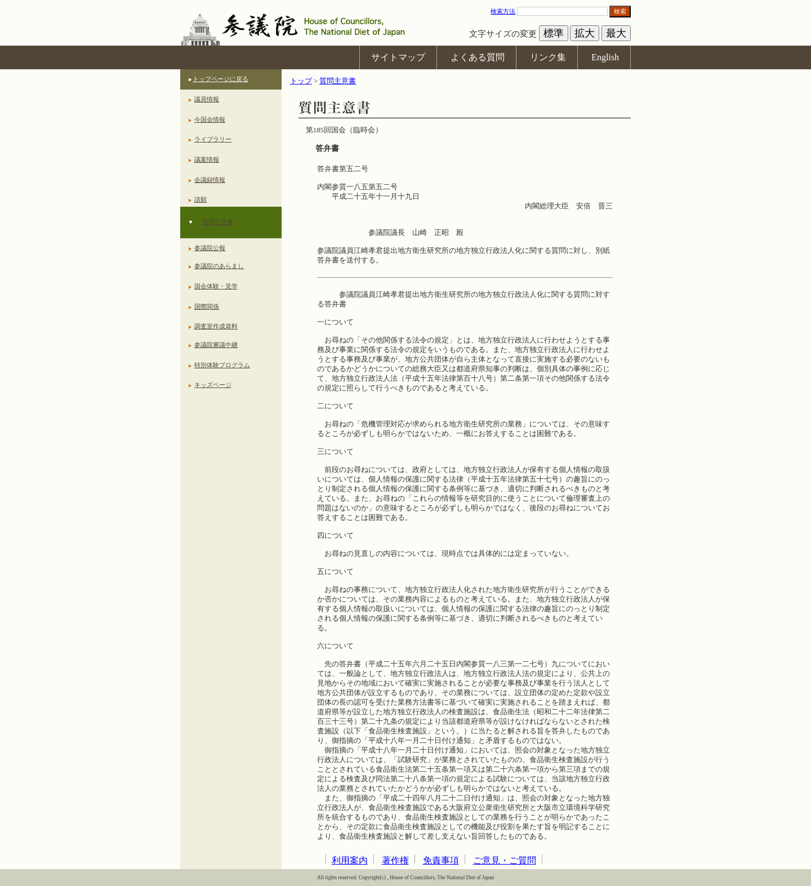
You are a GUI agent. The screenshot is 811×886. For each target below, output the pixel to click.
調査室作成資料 (216, 326)
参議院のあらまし (219, 265)
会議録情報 (209, 179)
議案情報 (206, 159)
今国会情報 (209, 119)
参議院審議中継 (216, 344)
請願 (200, 199)
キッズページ (212, 384)
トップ (301, 81)
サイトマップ (398, 57)
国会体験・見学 (216, 286)
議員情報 (206, 99)
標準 (553, 33)
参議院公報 (209, 247)
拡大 (584, 33)
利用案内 (350, 860)
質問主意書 (217, 222)
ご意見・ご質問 (504, 860)
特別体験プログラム (222, 365)
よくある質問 (478, 57)
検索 (620, 11)
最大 (616, 33)
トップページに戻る (220, 78)
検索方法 (503, 11)
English (605, 57)
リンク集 (548, 57)
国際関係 (206, 306)
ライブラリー (212, 139)
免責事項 (441, 860)
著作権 (395, 860)
